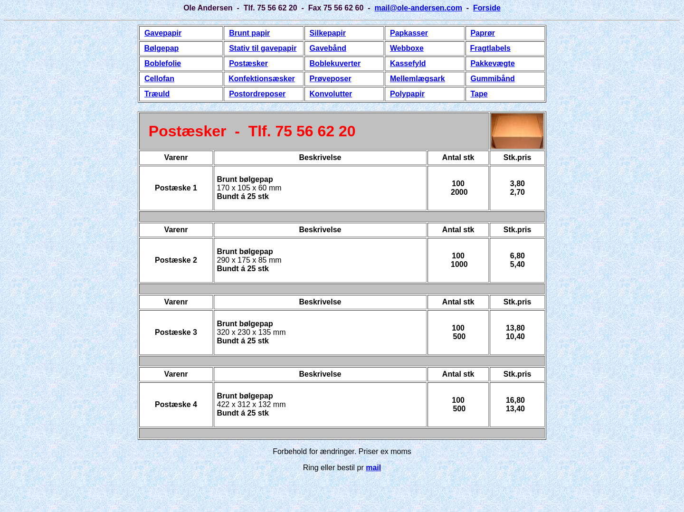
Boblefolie (162, 63)
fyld (419, 63)
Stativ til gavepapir (262, 48)
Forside (487, 8)
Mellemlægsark (417, 79)
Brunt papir (249, 33)
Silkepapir (328, 33)
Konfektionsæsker (261, 79)
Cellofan (159, 79)
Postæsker (248, 63)
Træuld (157, 94)
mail (373, 468)
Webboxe (407, 48)
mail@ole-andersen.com (418, 8)
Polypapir (407, 94)
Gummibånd (492, 79)
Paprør (482, 33)
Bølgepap (161, 48)
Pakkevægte (492, 63)
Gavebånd (328, 48)
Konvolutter (331, 94)
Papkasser (409, 33)
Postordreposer (257, 94)
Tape (478, 94)
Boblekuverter (335, 63)
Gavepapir (162, 33)
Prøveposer (331, 79)
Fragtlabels (490, 48)
